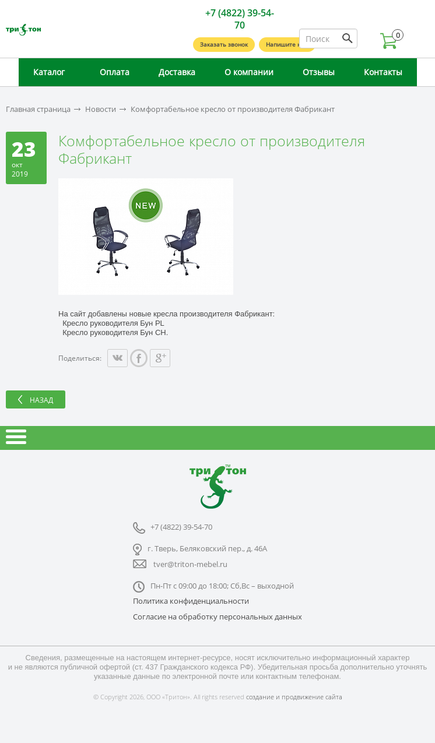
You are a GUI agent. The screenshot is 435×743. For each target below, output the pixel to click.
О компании (248, 72)
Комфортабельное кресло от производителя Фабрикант (233, 109)
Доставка (177, 72)
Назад (41, 400)
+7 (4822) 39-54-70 (239, 18)
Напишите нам (287, 44)
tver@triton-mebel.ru (190, 564)
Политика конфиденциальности (191, 601)
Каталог (49, 72)
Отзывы (319, 72)
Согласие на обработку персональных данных (217, 616)
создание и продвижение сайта (294, 696)
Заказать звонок (224, 44)
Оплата (114, 72)
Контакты (383, 72)
